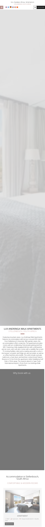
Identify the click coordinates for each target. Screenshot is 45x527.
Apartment (22, 516)
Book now (41, 7)
